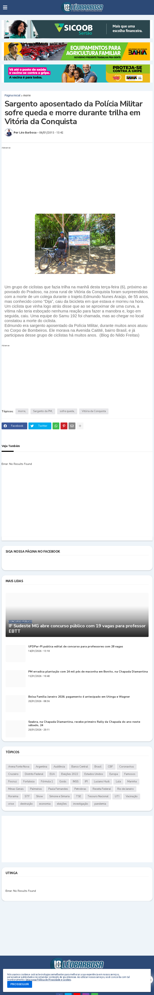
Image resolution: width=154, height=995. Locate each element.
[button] (5, 7)
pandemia (100, 804)
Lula (118, 781)
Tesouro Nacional (97, 796)
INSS (75, 781)
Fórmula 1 (47, 781)
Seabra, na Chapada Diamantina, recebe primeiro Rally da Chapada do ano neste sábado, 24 (84, 723)
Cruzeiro (13, 774)
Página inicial (12, 95)
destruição (26, 804)
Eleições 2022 (69, 774)
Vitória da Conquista (94, 411)
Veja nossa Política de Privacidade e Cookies (48, 979)
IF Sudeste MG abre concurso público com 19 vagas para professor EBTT (77, 628)
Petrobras (80, 789)
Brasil (97, 766)
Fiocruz (12, 781)
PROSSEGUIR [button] (19, 984)
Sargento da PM (42, 411)
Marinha (132, 781)
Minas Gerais (16, 789)
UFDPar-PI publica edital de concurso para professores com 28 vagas (75, 646)
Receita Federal (102, 789)
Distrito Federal (34, 774)
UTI (117, 796)
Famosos (129, 774)
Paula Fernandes (58, 789)
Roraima (13, 796)
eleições (62, 804)
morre (27, 95)
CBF (110, 766)
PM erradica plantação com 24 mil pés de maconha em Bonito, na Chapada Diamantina (88, 672)
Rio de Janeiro (125, 789)
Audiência (59, 766)
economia (45, 804)
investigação (80, 804)
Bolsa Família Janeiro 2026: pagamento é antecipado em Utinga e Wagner (79, 697)
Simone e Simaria (59, 796)
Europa (113, 774)
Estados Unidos (93, 774)
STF (27, 796)
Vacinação (132, 796)
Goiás (62, 781)
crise (11, 804)
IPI (86, 781)
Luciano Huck (101, 781)
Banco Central (79, 766)
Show (39, 796)
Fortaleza (28, 781)
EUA (52, 774)
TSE (78, 796)
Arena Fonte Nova (18, 766)
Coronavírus (126, 766)
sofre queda (67, 411)
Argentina (41, 766)
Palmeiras (36, 789)
